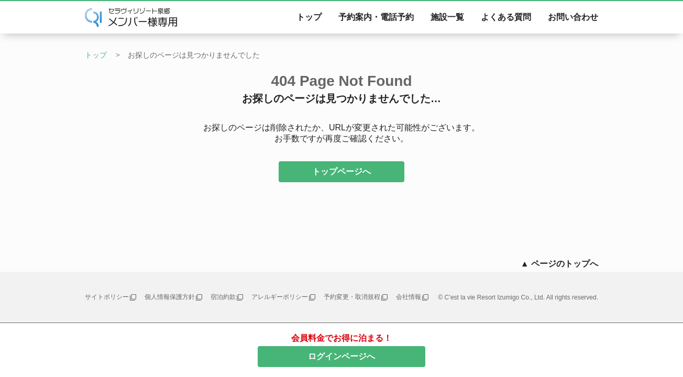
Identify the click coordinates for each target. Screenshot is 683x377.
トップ (309, 17)
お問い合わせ (573, 17)
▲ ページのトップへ (559, 263)
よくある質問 (506, 17)
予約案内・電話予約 (376, 17)
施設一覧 (447, 17)
